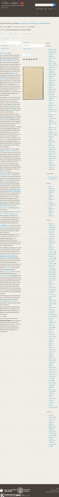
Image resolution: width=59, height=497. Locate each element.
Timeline (50, 8)
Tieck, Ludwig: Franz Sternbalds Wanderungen (52, 384)
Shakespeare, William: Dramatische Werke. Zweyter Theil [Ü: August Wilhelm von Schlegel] (52, 349)
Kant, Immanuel (52, 91)
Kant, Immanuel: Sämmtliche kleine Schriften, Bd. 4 (52, 278)
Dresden (50, 197)
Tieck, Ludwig (52, 147)
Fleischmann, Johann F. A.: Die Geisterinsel (52, 251)
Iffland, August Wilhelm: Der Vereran (52, 267)
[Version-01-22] (4, 7)
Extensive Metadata (5, 38)
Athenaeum (51, 424)
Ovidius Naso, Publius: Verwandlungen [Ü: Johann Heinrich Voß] (53, 287)
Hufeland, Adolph (52, 74)
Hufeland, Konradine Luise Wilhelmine (52, 80)
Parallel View (3, 34)
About (57, 488)
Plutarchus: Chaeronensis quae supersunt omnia (52, 294)
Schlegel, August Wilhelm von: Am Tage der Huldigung (53, 302)
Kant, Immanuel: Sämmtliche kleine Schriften (52, 272)
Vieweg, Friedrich (52, 156)
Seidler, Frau (51, 134)
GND (12, 26)
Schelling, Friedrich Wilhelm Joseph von (52, 118)
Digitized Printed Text (5, 48)
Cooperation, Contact (54, 490)
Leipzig (50, 206)
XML (13, 38)
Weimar (50, 214)
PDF (17, 38)
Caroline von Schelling (28, 23)
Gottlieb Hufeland (44, 23)
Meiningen (51, 210)
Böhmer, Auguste (52, 49)
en (36, 14)
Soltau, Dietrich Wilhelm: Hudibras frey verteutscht (53, 360)
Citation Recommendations (13, 34)
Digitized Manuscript (4, 45)
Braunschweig (52, 190)
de (54, 8)
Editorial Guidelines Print (26, 34)
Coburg (50, 194)
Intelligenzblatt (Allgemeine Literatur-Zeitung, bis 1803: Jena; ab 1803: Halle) (52, 431)
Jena (50, 204)
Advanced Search (39, 8)
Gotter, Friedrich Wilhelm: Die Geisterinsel (52, 256)
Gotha (50, 201)
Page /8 (26, 54)
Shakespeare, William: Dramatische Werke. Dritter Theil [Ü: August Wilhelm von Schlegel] (52, 335)
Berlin (50, 186)
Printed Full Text (4, 42)
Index (46, 8)
